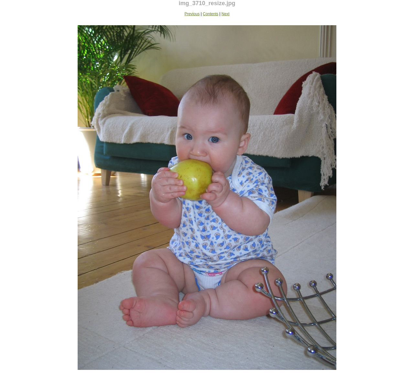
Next (226, 14)
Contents (210, 14)
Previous (192, 14)
